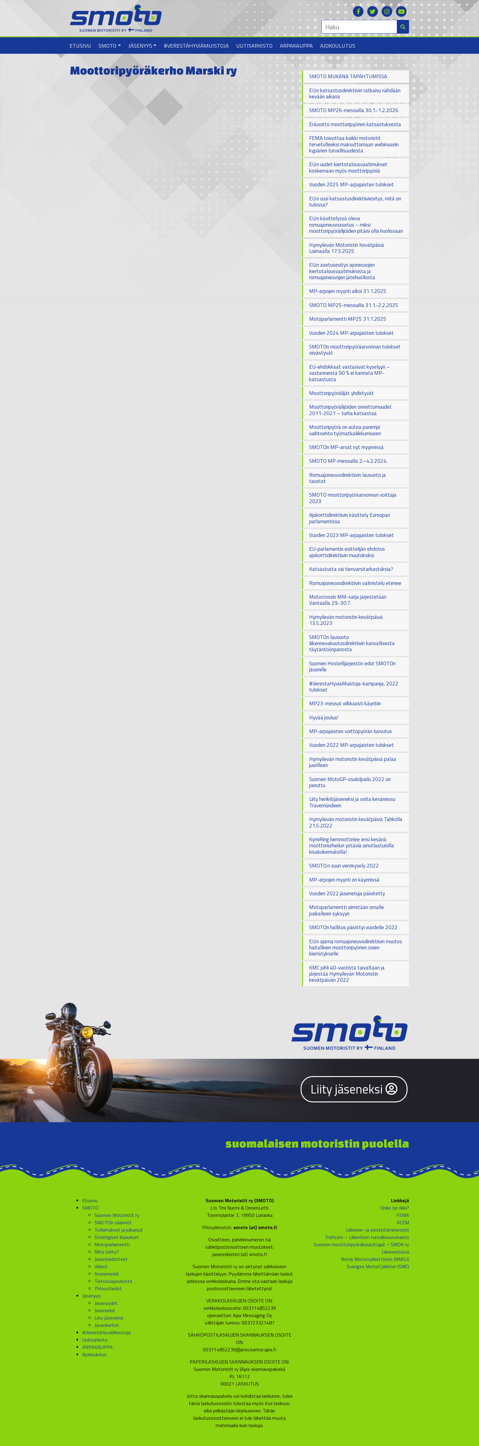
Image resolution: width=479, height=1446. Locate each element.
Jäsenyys (140, 46)
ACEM (403, 1222)
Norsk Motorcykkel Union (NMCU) (375, 1259)
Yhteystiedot (108, 1288)
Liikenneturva (395, 1251)
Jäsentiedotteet (111, 1259)
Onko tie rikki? (394, 1207)
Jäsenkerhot (106, 1325)
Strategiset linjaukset (116, 1237)
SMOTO (107, 46)
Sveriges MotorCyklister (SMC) (378, 1266)
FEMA (403, 1215)
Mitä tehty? (106, 1251)
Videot (101, 1266)
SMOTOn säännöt (113, 1222)
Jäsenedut (104, 1310)
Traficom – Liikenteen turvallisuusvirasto (367, 1237)
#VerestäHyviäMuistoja (196, 46)
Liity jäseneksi (354, 1089)
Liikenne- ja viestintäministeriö (377, 1229)
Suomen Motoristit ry (116, 1215)
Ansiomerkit (106, 1273)
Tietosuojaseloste (113, 1281)
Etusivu (80, 46)
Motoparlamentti (112, 1244)
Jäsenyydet (106, 1303)
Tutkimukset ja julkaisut (118, 1229)
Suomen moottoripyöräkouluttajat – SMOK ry (361, 1244)
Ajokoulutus (337, 46)
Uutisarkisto (254, 46)
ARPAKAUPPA (296, 46)
